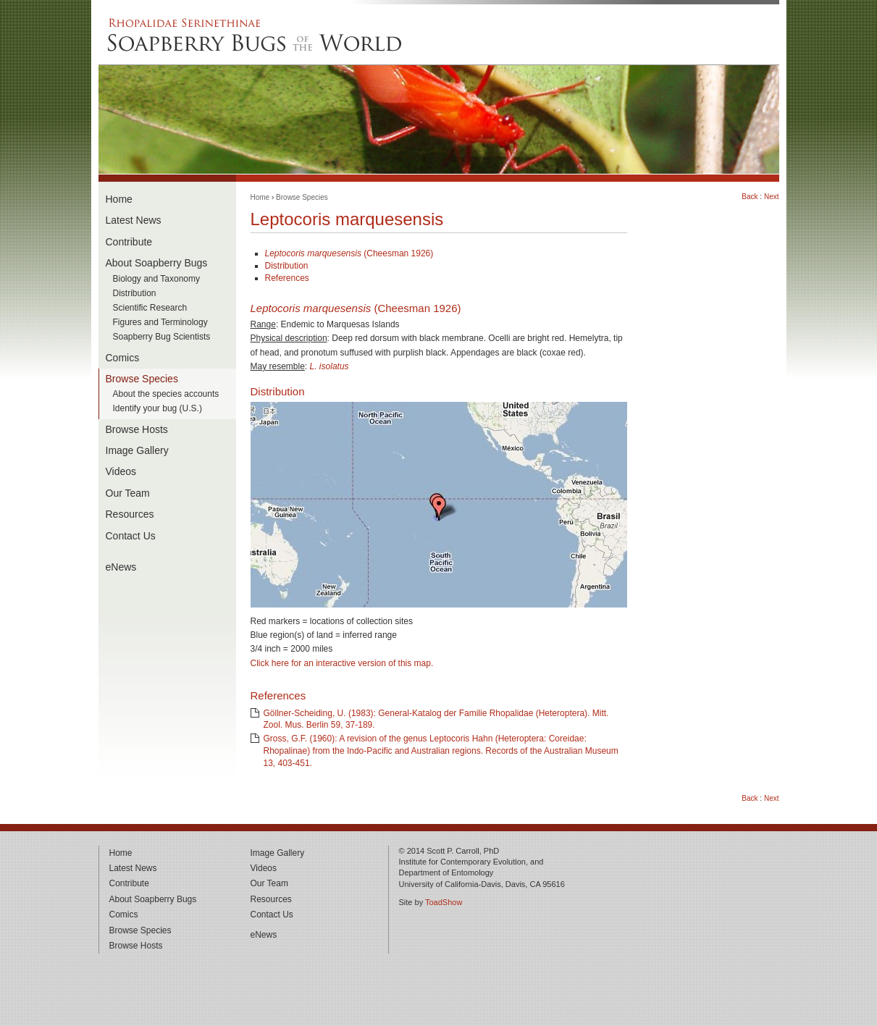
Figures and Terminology (160, 322)
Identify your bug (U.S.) (157, 408)
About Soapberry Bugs (157, 263)
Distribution (134, 293)
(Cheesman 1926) (349, 253)
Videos (121, 471)
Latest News (133, 220)
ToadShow (443, 902)
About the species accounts (166, 394)
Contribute (129, 242)
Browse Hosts (137, 429)
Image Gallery (137, 450)
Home (119, 199)
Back (750, 197)
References (287, 278)
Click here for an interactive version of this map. (342, 663)
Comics (123, 357)
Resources (130, 514)
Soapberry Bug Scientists (162, 337)
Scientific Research (150, 308)
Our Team (128, 493)
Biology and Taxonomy (157, 279)
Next (771, 197)
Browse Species (142, 378)
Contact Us (131, 536)
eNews (121, 567)
